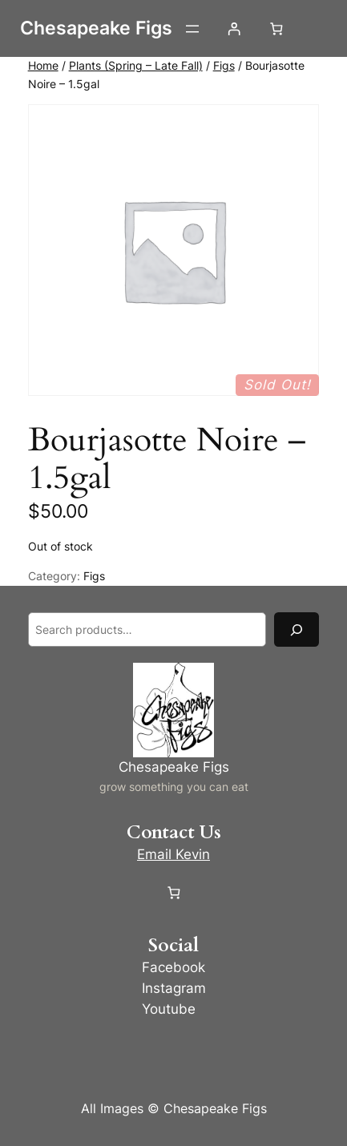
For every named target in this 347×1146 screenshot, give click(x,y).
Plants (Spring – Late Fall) (136, 65)
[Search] (296, 629)
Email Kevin (173, 854)
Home (43, 65)
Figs (224, 65)
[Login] (234, 28)
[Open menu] (192, 28)
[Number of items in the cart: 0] (276, 28)
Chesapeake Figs (96, 28)
